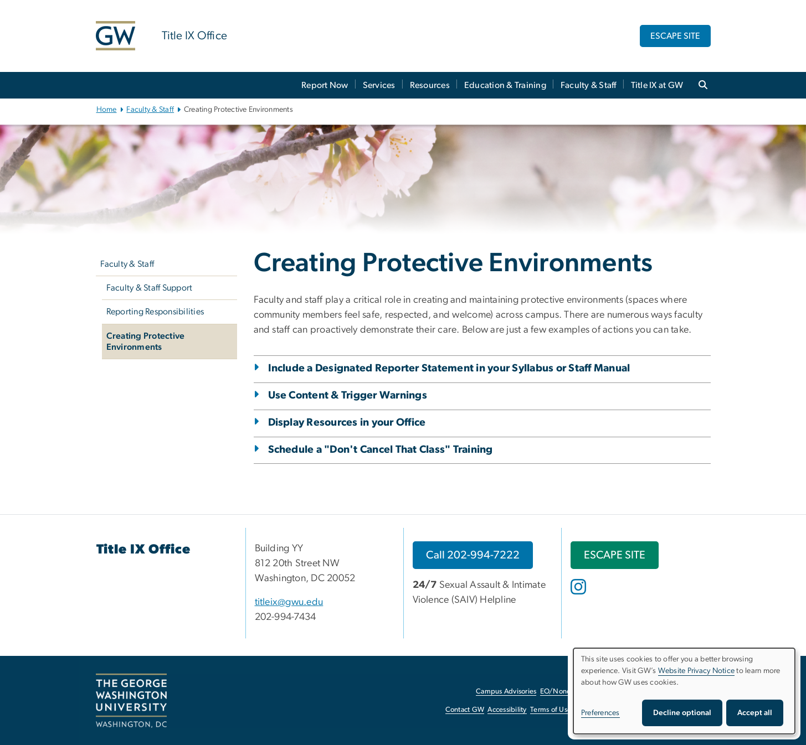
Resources (430, 85)
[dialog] (684, 691)
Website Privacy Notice (696, 671)
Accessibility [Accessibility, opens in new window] (506, 709)
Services (379, 85)
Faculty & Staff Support (149, 287)
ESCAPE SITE (675, 36)
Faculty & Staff (589, 85)
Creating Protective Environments (145, 341)
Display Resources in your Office (347, 422)
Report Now (324, 85)
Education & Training (505, 85)
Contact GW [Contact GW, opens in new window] (465, 709)
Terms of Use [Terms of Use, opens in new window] (550, 709)
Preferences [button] (600, 713)
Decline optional (682, 713)
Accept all (754, 713)
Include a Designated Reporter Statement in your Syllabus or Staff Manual (449, 368)
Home (106, 109)
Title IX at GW (657, 85)
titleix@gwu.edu (289, 602)
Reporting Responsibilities (155, 311)
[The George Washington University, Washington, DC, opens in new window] (131, 701)
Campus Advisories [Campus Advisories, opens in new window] (506, 691)
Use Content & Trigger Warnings (348, 395)
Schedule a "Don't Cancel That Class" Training (380, 449)
